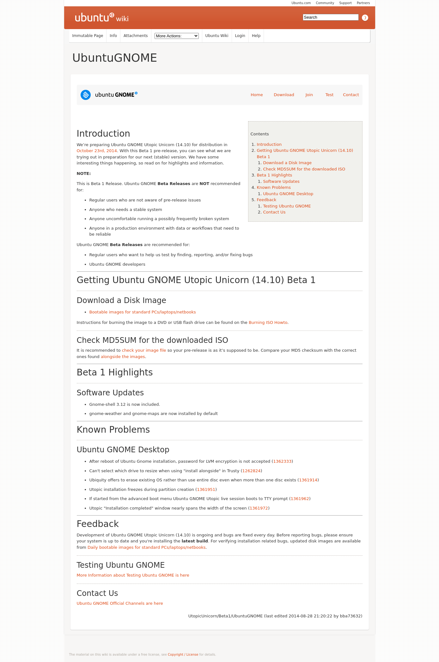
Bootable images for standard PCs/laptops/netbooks (142, 312)
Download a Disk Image (287, 162)
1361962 (300, 498)
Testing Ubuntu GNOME (287, 206)
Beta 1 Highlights (274, 175)
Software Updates (281, 181)
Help (256, 36)
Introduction (269, 144)
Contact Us (274, 212)
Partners (363, 3)
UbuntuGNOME (114, 57)
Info (113, 36)
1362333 (282, 461)
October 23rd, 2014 (97, 150)
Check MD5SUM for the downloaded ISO (304, 169)
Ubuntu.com (301, 3)
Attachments (136, 36)
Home (257, 94)
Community (325, 3)
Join (309, 94)
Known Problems (274, 187)
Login (240, 36)
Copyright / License (183, 654)
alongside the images (123, 356)
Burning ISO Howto (268, 322)
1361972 (259, 508)
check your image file (144, 350)
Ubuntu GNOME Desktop (288, 193)
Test (330, 94)
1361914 (308, 480)
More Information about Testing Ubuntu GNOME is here (133, 575)
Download (284, 94)
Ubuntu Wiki (217, 36)
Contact (351, 94)
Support (345, 3)
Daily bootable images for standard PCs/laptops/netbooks (147, 547)
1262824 (251, 470)
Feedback (266, 199)
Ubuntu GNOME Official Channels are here (120, 603)
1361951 (206, 489)
